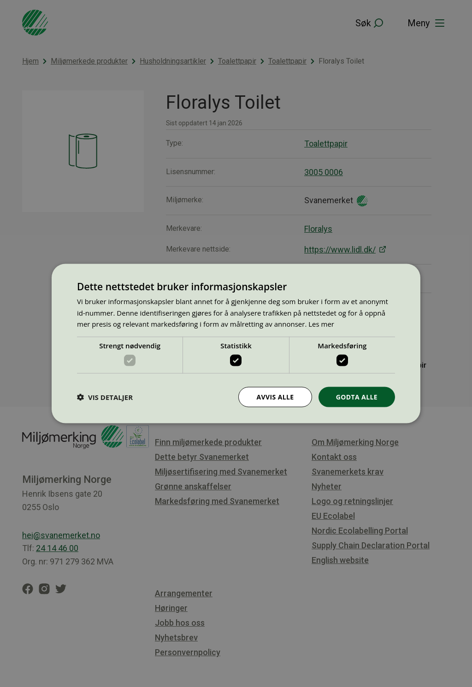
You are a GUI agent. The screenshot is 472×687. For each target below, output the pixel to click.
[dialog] (236, 343)
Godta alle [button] (357, 396)
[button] (105, 397)
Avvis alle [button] (275, 396)
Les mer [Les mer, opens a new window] (321, 324)
